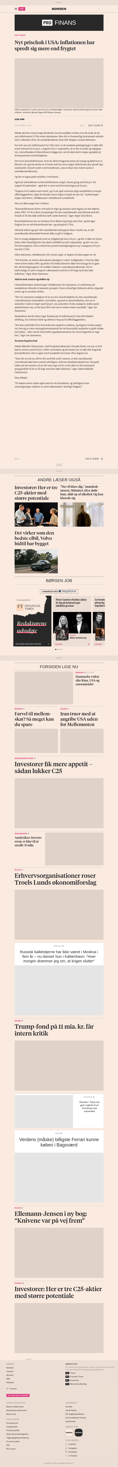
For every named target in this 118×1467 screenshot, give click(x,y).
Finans (70, 1373)
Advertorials (70, 1421)
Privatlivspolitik (12, 1430)
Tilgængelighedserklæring (17, 1438)
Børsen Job (11, 1414)
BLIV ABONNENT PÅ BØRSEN (18, 1395)
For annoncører (12, 1441)
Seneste (9, 1375)
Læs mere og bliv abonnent (93, 1369)
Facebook (71, 1452)
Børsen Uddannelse (14, 1406)
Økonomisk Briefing (76, 1384)
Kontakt (68, 1406)
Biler (57, 1133)
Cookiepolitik (12, 1427)
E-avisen (13, 1388)
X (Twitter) (71, 1456)
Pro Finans (20, 35)
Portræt (57, 946)
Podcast (18, 1283)
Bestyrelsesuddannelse (16, 1410)
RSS (8, 1379)
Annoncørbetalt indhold (75, 1417)
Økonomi (79, 672)
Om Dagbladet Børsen (74, 1414)
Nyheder (10, 1367)
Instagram (71, 1448)
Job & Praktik (71, 1410)
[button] (100, 8)
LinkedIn (70, 1444)
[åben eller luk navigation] (16, 9)
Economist (72, 1380)
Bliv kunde (10, 1449)
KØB (21, 9)
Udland (63, 709)
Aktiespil (10, 1382)
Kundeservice (12, 1423)
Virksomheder (21, 833)
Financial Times (74, 1376)
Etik (8, 1445)
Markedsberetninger (24, 758)
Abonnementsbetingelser (17, 1434)
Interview (88, 1097)
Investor (9, 1371)
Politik (18, 870)
